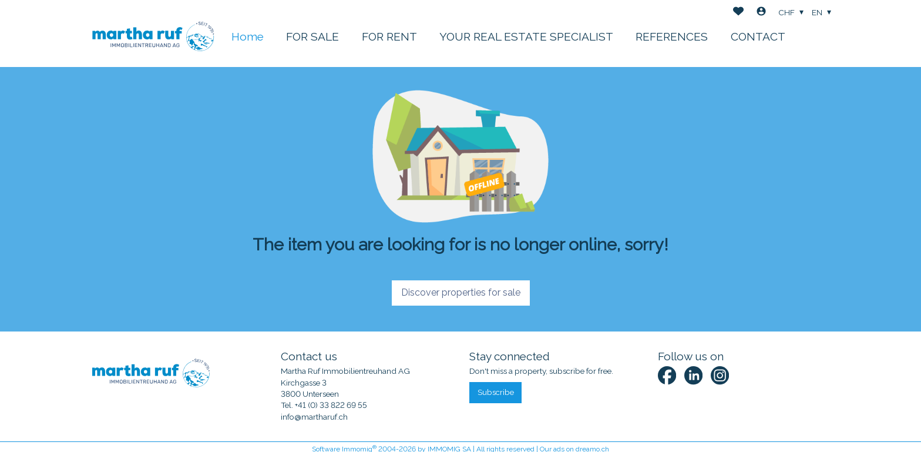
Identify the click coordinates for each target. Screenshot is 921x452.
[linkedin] (693, 375)
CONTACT (758, 36)
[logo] (153, 33)
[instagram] (720, 375)
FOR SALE (312, 36)
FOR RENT (389, 36)
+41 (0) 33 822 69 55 (331, 405)
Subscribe (496, 392)
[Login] (761, 12)
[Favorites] (738, 12)
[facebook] (667, 375)
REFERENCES (672, 36)
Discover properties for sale (460, 292)
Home (247, 36)
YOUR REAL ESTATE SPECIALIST (526, 36)
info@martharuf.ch (314, 416)
